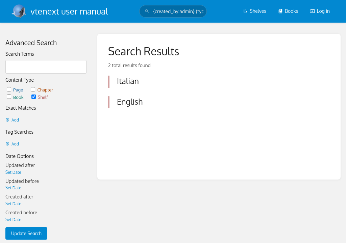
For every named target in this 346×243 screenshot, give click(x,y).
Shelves (254, 11)
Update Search (26, 233)
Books (288, 11)
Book (16, 97)
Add (12, 120)
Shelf (39, 97)
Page (15, 89)
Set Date (13, 172)
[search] (173, 11)
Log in (320, 11)
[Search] (147, 11)
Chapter (42, 89)
